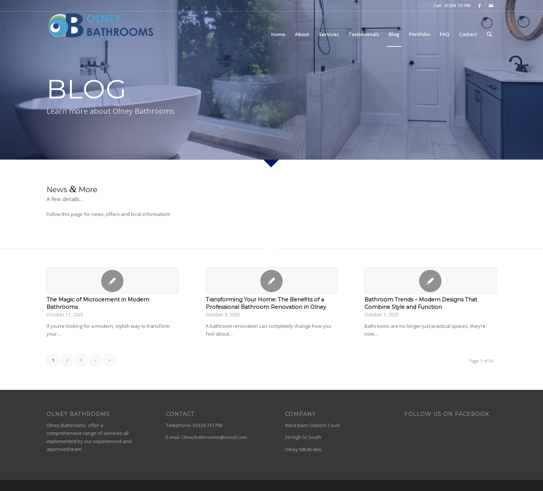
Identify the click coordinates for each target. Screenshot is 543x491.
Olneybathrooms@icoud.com (214, 437)
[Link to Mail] (491, 5)
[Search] (489, 34)
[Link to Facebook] (479, 5)
